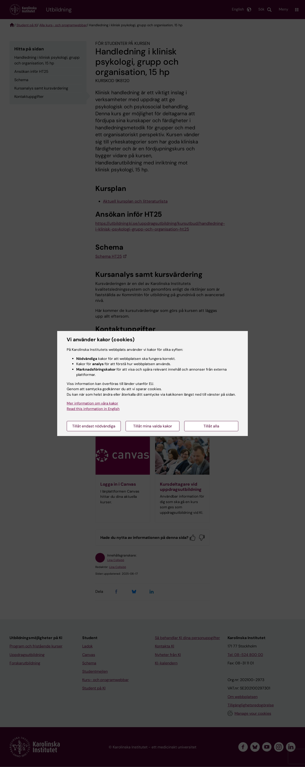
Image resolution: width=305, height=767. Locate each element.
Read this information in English (93, 408)
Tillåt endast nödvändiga (93, 426)
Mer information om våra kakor (92, 403)
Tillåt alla (211, 426)
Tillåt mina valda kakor (152, 426)
